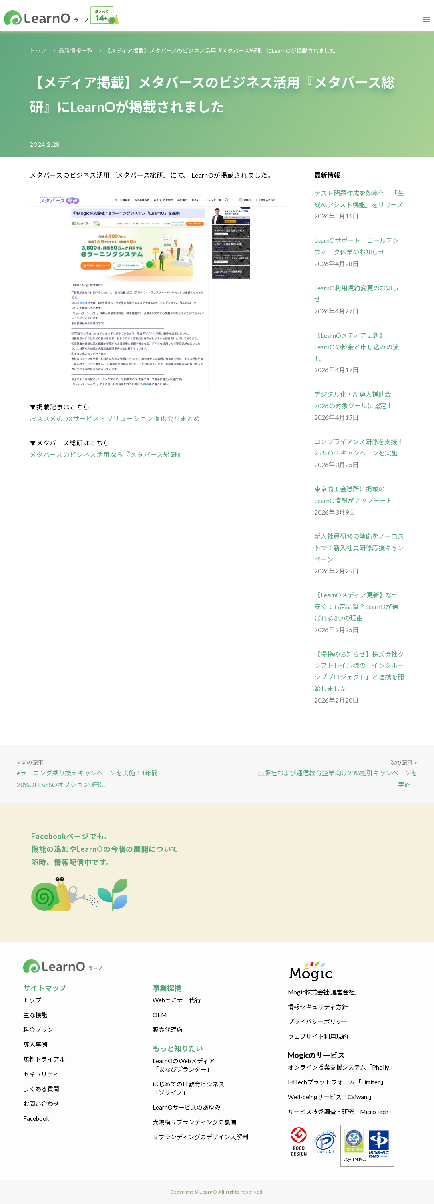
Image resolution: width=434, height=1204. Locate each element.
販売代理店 (168, 1029)
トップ (38, 50)
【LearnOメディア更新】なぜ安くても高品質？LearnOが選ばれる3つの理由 (356, 606)
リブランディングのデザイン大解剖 (200, 1136)
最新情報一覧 (75, 50)
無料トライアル (44, 1059)
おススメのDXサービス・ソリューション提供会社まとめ (115, 418)
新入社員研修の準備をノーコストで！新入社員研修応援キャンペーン (359, 547)
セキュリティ (41, 1074)
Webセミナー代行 (177, 1000)
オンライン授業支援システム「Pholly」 (341, 1067)
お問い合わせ (41, 1103)
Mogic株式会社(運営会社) (322, 992)
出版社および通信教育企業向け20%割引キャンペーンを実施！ (337, 778)
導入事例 (35, 1044)
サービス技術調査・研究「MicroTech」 (341, 1111)
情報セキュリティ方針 (318, 1006)
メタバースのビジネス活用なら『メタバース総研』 (106, 454)
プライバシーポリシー (318, 1021)
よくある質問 (41, 1088)
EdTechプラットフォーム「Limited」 (337, 1082)
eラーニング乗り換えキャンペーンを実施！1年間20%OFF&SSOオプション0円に (87, 778)
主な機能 (35, 1014)
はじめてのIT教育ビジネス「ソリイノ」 (189, 1088)
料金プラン (38, 1029)
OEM (160, 1014)
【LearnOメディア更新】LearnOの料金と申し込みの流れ (356, 346)
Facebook (36, 1118)
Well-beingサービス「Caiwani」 (331, 1096)
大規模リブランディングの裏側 (194, 1122)
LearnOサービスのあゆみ (187, 1107)
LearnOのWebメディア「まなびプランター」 (184, 1065)
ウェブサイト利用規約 (318, 1036)
